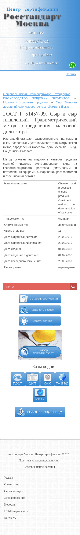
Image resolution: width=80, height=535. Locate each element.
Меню (71, 74)
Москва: (36, 33)
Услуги (8, 477)
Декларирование (14, 497)
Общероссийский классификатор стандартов (36, 94)
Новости (9, 504)
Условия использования (40, 466)
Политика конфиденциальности (39, 460)
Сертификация (13, 491)
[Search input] (32, 286)
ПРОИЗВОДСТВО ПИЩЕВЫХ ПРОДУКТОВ (36, 98)
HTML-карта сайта (16, 511)
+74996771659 (36, 41)
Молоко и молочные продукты (25, 102)
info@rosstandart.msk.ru (36, 47)
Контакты (10, 518)
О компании (11, 484)
